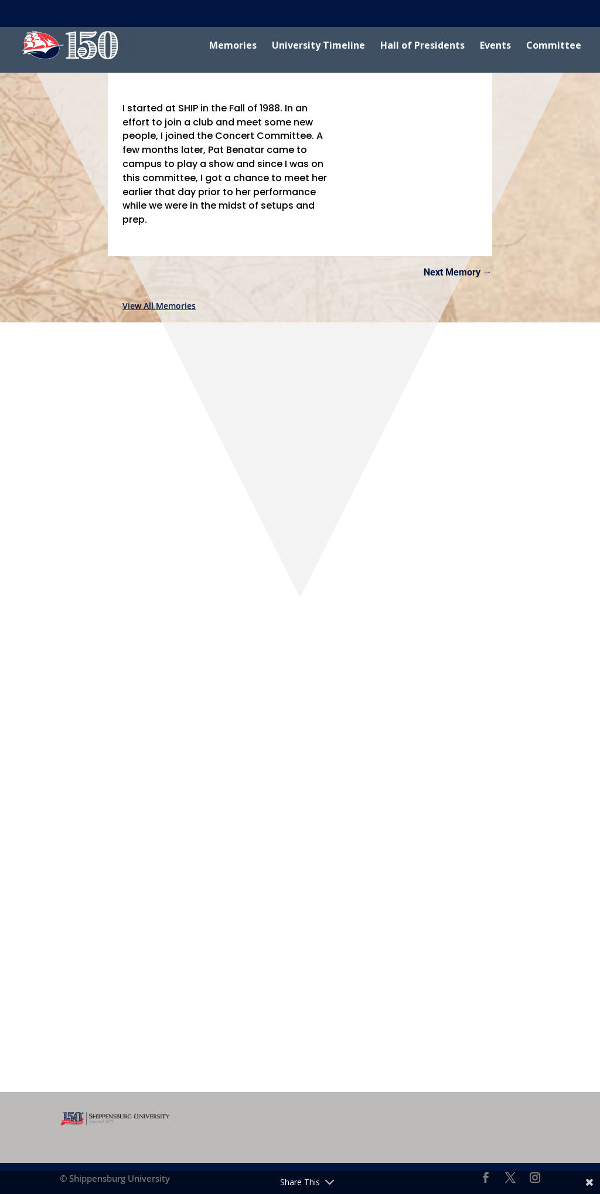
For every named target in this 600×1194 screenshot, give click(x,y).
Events (495, 46)
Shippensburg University (57, 13)
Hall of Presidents (422, 46)
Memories (233, 46)
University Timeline (318, 46)
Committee (553, 46)
